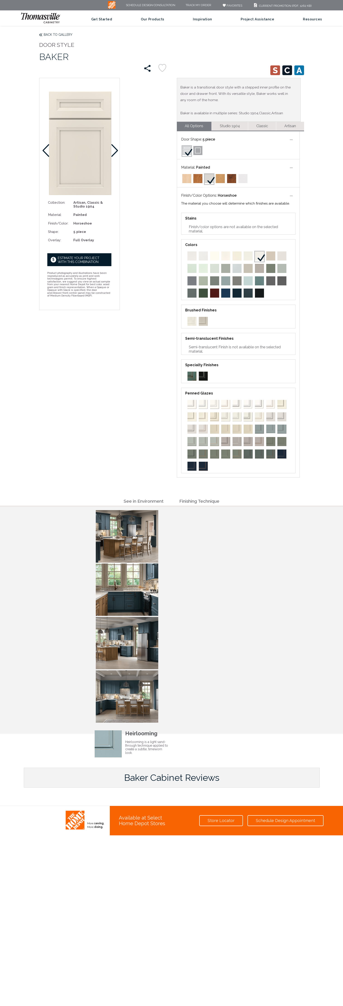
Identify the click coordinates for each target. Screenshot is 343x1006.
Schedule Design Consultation (150, 5)
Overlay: (54, 240)
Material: (55, 215)
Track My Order (198, 5)
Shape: (53, 232)
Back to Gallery (58, 34)
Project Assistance (257, 19)
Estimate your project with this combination (78, 260)
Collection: (56, 202)
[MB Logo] (111, 7)
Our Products (152, 19)
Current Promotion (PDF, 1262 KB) (282, 5)
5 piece (209, 139)
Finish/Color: (58, 223)
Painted (203, 167)
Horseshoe (227, 195)
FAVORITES (232, 5)
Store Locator (221, 820)
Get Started (101, 19)
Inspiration (202, 19)
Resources (312, 19)
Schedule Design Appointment (285, 820)
